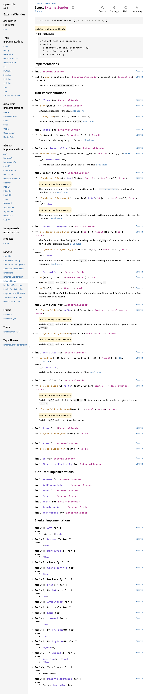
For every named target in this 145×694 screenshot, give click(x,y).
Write (67, 310)
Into (55, 590)
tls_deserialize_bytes (54, 231)
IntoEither (55, 601)
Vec (98, 333)
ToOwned (52, 618)
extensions (50, 3)
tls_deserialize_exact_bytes (59, 249)
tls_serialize (49, 310)
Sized (49, 204)
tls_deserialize (50, 178)
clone (43, 105)
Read (69, 178)
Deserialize (58, 148)
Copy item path (73, 7)
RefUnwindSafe (52, 485)
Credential (125, 76)
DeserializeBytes (54, 226)
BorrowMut (54, 550)
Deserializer (52, 159)
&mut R (89, 178)
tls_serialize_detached (55, 333)
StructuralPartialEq (57, 464)
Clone (46, 100)
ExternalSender (53, 71)
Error (126, 153)
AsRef (91, 198)
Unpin (46, 501)
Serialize (49, 352)
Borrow (51, 539)
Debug (46, 129)
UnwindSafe (50, 512)
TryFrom (57, 629)
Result (96, 135)
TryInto (57, 641)
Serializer (51, 367)
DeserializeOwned (59, 678)
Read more (78, 110)
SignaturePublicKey (85, 76)
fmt (42, 135)
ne (41, 288)
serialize (46, 357)
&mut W (99, 310)
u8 (99, 198)
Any (49, 527)
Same (50, 612)
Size (45, 428)
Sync (45, 496)
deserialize (47, 153)
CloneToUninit (57, 567)
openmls (39, 3)
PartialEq (49, 272)
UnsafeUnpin (51, 507)
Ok (120, 357)
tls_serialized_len (52, 433)
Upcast (56, 652)
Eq (44, 458)
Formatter (73, 135)
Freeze (47, 479)
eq (41, 277)
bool (95, 277)
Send (45, 490)
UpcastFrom (48, 659)
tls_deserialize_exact (54, 198)
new (47, 76)
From (50, 584)
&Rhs (66, 288)
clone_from (47, 116)
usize (123, 310)
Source (38, 11)
